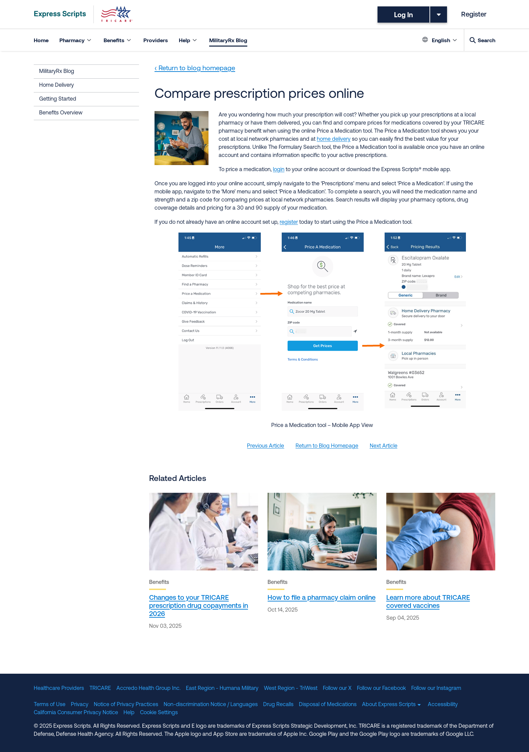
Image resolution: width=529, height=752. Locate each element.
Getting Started (57, 99)
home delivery (334, 139)
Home (41, 40)
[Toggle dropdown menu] (438, 14)
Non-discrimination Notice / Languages (211, 704)
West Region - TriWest (290, 688)
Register (473, 14)
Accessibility (443, 704)
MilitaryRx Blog (228, 40)
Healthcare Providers (59, 688)
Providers (155, 40)
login (278, 169)
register (289, 222)
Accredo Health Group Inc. (148, 688)
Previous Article (265, 446)
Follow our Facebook (381, 688)
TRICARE (100, 688)
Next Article (383, 446)
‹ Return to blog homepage (195, 68)
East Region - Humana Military (222, 688)
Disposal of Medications (328, 704)
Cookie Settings (159, 713)
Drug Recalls (278, 704)
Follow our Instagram (436, 688)
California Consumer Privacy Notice (76, 713)
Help (129, 713)
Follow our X (337, 688)
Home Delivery (56, 85)
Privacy (79, 704)
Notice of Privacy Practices (126, 704)
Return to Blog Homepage (327, 446)
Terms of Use (49, 704)
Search (486, 40)
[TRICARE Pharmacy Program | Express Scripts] (83, 14)
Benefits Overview (61, 113)
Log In (403, 14)
